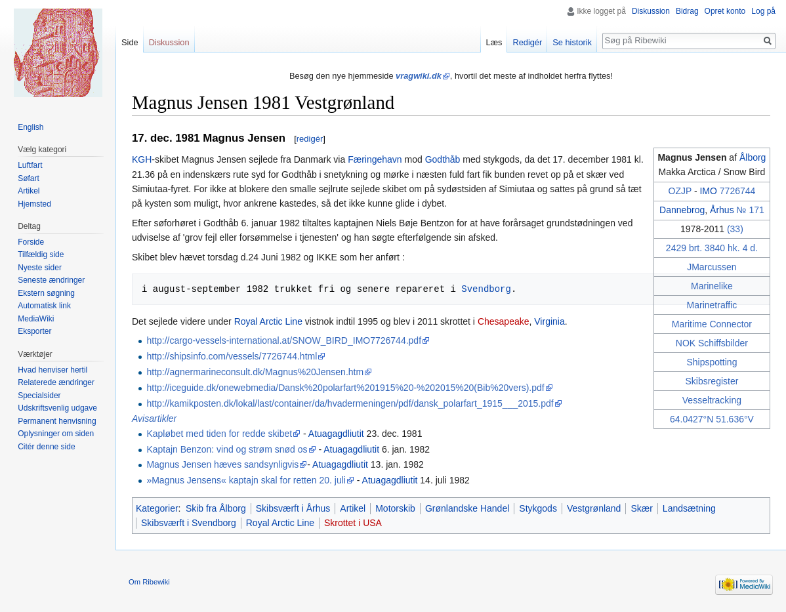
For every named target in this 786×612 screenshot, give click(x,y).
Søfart (28, 178)
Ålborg (752, 157)
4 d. (750, 248)
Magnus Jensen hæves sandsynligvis (222, 464)
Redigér (527, 42)
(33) (735, 229)
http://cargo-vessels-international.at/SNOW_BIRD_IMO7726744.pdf (283, 340)
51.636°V (735, 419)
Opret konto (725, 11)
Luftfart (30, 165)
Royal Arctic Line (268, 321)
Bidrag (687, 11)
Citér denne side (46, 446)
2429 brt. (684, 248)
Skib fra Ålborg (216, 508)
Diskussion (651, 11)
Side (129, 42)
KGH (142, 159)
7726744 (738, 191)
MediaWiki (36, 318)
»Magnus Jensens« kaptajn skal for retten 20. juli (246, 480)
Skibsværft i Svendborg (188, 523)
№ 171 (750, 210)
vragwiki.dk (419, 76)
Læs (494, 42)
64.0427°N (691, 419)
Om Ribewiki (149, 582)
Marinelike (712, 286)
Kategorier (157, 508)
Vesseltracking (711, 400)
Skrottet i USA (353, 523)
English (30, 127)
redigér (310, 139)
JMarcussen (711, 267)
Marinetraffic (712, 305)
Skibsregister (711, 381)
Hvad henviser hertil (52, 370)
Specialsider (39, 395)
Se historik (572, 42)
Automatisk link (44, 305)
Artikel (352, 508)
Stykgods (538, 508)
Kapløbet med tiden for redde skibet (219, 433)
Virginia (549, 321)
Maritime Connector (712, 324)
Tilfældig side (41, 254)
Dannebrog (682, 210)
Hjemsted (34, 204)
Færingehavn (375, 159)
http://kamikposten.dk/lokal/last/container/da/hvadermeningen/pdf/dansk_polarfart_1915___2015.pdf (349, 403)
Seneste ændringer (51, 280)
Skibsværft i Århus (293, 508)
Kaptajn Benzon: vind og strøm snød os (226, 449)
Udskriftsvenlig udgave (57, 408)
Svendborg (486, 289)
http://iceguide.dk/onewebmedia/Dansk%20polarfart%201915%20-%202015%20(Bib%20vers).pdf (345, 387)
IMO (707, 191)
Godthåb (443, 159)
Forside (31, 242)
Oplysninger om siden (56, 433)
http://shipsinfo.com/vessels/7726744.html (231, 356)
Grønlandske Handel (467, 508)
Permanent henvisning (57, 421)
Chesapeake (503, 321)
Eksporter (34, 331)
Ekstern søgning (46, 293)
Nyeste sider (40, 267)
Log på (763, 11)
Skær (641, 508)
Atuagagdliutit (336, 433)
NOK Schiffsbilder (712, 343)
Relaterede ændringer (56, 382)
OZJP (680, 191)
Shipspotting (711, 362)
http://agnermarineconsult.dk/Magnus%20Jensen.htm (254, 372)
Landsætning (689, 508)
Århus (722, 210)
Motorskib (395, 508)
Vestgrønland (594, 508)
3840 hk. (722, 248)
